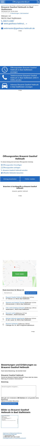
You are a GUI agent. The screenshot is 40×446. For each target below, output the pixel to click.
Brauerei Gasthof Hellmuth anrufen (15, 170)
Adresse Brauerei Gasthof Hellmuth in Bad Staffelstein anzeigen (24, 86)
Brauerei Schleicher (12, 323)
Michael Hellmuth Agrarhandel (15, 318)
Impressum (6, 433)
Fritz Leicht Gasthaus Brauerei (15, 308)
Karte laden (20, 274)
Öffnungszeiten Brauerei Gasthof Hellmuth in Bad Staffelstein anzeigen (23, 70)
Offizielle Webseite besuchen (13, 173)
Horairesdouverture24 (20, 438)
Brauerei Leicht (10, 313)
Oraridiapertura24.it (8, 438)
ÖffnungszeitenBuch (21, 2)
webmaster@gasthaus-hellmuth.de (19, 28)
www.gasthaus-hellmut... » (15, 23)
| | (15, 13)
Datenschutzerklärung (16, 433)
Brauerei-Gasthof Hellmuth (14, 297)
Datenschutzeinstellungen (10, 434)
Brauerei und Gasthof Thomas (15, 302)
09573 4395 (8, 21)
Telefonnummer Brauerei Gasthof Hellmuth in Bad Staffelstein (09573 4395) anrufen (24, 78)
